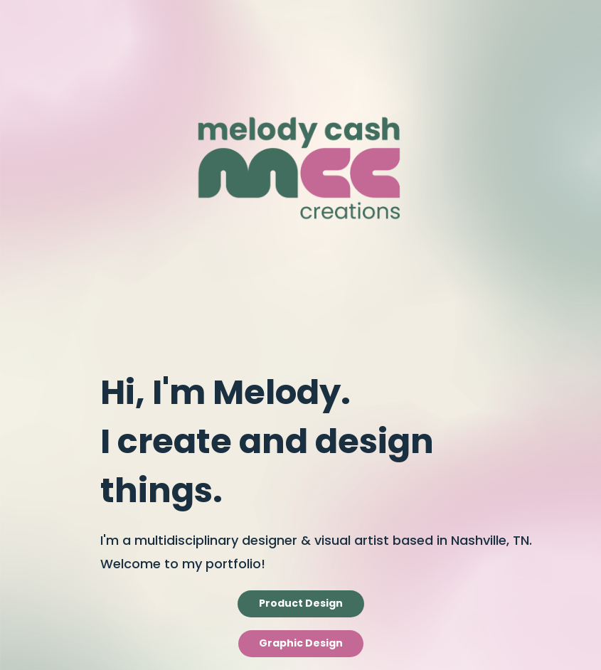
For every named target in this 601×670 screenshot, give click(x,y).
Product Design (301, 603)
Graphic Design (301, 643)
